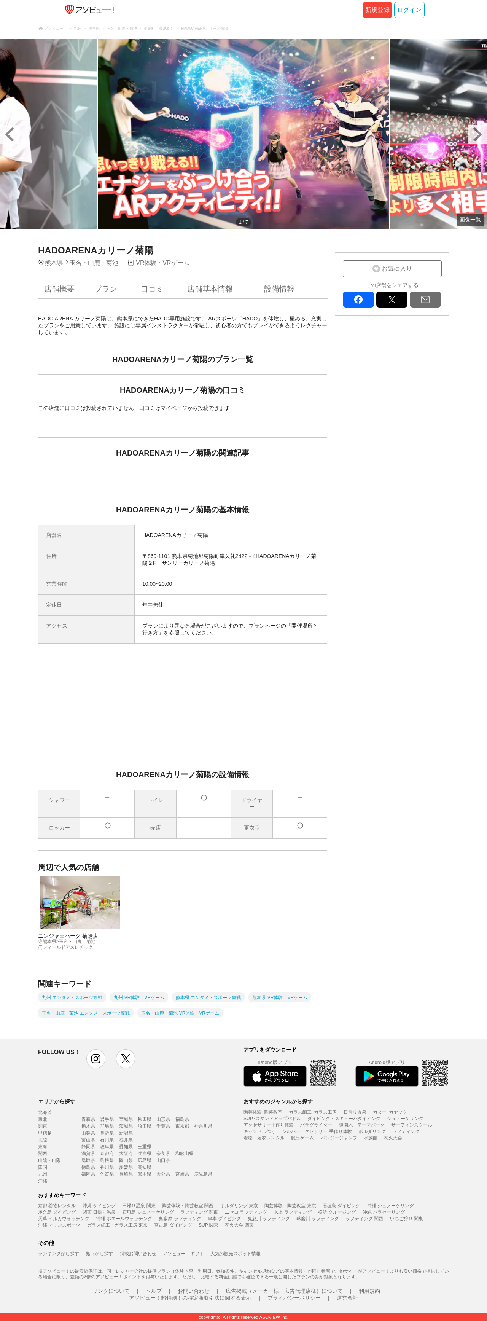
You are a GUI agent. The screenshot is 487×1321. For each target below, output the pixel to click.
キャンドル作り (259, 1131)
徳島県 (88, 1167)
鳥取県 (88, 1160)
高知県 (144, 1167)
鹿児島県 (203, 1174)
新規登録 (377, 9)
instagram (95, 1058)
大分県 (163, 1174)
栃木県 (88, 1126)
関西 (42, 1153)
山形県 (163, 1119)
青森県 (88, 1119)
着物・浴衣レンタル (264, 1138)
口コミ (152, 289)
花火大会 (393, 1138)
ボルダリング (372, 1131)
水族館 (370, 1138)
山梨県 (88, 1133)
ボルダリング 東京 (239, 1205)
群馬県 (107, 1126)
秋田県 (144, 1119)
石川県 (107, 1140)
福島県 (182, 1119)
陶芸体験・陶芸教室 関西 (187, 1205)
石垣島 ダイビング (341, 1205)
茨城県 (126, 1126)
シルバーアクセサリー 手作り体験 (317, 1131)
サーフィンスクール (411, 1125)
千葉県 (163, 1126)
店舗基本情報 (210, 289)
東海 (42, 1146)
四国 (42, 1167)
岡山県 (126, 1160)
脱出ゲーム (302, 1138)
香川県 (107, 1167)
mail (425, 300)
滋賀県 (88, 1153)
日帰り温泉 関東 (138, 1205)
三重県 (144, 1146)
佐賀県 (107, 1174)
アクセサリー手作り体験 (269, 1125)
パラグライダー (316, 1125)
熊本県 (144, 1174)
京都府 (107, 1153)
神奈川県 (203, 1126)
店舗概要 (59, 289)
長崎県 (126, 1174)
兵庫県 (144, 1153)
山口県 (163, 1160)
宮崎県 (182, 1174)
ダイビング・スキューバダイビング (343, 1118)
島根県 (107, 1160)
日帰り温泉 (355, 1112)
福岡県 (88, 1174)
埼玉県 (144, 1126)
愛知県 (126, 1146)
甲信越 (45, 1133)
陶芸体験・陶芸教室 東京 (290, 1205)
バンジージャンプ (339, 1138)
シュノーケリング (405, 1118)
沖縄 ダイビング (99, 1205)
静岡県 (88, 1146)
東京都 (182, 1126)
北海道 (45, 1112)
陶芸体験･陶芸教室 (263, 1112)
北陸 (42, 1140)
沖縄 (42, 1181)
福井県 (126, 1140)
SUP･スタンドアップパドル (272, 1118)
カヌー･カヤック (390, 1112)
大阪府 (126, 1153)
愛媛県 (126, 1167)
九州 (42, 1174)
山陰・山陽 (49, 1160)
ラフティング (406, 1131)
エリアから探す (56, 1101)
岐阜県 (107, 1146)
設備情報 (279, 289)
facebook (358, 300)
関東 (42, 1126)
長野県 (107, 1133)
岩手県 (107, 1119)
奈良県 (163, 1153)
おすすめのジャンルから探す (278, 1101)
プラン (105, 289)
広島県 (144, 1160)
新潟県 (126, 1133)
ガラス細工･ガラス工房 (313, 1112)
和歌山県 (184, 1153)
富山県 (88, 1140)
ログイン (409, 9)
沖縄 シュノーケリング (390, 1205)
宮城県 (126, 1119)
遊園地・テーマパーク (362, 1125)
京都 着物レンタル (57, 1205)
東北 (42, 1119)
